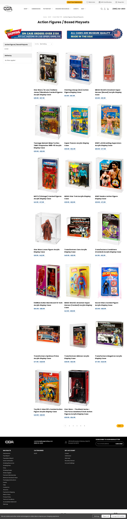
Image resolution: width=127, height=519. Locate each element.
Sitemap (5, 504)
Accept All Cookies (118, 516)
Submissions (36, 9)
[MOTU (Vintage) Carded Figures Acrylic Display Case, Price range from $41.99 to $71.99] (48, 175)
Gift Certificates (105, 2)
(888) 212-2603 (118, 9)
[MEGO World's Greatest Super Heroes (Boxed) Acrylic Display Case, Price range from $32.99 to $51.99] (109, 68)
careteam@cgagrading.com (43, 441)
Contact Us (6, 487)
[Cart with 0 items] (107, 9)
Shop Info (119, 2)
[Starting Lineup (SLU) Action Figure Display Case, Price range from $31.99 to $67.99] (79, 68)
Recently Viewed (69, 460)
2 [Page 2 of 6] (69, 426)
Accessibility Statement (9, 502)
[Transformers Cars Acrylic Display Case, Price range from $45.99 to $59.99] (79, 228)
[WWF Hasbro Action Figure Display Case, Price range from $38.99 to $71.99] (109, 175)
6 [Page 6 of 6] (84, 426)
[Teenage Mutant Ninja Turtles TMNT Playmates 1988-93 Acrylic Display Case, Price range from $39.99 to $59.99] (48, 121)
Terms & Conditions (8, 499)
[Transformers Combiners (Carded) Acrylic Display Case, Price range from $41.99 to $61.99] (109, 228)
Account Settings (69, 463)
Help (83, 9)
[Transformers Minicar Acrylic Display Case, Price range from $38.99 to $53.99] (79, 334)
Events (76, 9)
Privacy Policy (7, 497)
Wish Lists (90, 2)
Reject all (106, 516)
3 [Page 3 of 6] (73, 426)
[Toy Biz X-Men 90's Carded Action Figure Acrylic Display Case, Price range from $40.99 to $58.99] (48, 388)
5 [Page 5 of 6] (80, 426)
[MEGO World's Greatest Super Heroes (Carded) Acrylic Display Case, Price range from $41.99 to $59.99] (79, 281)
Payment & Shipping (9, 492)
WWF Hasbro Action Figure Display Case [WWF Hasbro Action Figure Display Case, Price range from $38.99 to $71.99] (106, 197)
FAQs (4, 468)
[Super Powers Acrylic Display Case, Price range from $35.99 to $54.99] (79, 121)
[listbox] (46, 44)
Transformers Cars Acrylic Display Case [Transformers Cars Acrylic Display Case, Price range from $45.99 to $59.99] (75, 250)
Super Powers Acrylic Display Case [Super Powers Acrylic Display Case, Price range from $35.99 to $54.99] (76, 144)
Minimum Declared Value (10, 477)
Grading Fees (7, 465)
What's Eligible (7, 473)
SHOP (26, 9)
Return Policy (6, 494)
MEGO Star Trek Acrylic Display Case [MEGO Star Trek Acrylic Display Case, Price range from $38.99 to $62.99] (77, 197)
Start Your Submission (74, 2)
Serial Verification (8, 460)
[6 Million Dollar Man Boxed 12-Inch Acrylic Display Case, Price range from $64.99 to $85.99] (48, 281)
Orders (67, 453)
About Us (5, 489)
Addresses (68, 456)
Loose (6, 49)
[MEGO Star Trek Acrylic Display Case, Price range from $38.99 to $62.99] (79, 175)
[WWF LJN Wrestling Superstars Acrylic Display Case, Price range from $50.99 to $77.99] (109, 121)
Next (120, 426)
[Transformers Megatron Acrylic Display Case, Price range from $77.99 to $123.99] (109, 334)
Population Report (8, 458)
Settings (96, 516)
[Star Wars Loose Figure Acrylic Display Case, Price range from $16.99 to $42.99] (48, 228)
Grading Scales (7, 470)
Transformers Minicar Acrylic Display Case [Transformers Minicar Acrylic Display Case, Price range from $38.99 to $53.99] (76, 357)
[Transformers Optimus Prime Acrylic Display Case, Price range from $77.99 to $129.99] (48, 334)
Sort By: (37, 44)
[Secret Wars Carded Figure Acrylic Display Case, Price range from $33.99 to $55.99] (109, 281)
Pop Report (48, 9)
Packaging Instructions (9, 480)
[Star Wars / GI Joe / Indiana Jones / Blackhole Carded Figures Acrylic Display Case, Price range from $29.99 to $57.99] (48, 68)
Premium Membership (9, 475)
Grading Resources (63, 9)
